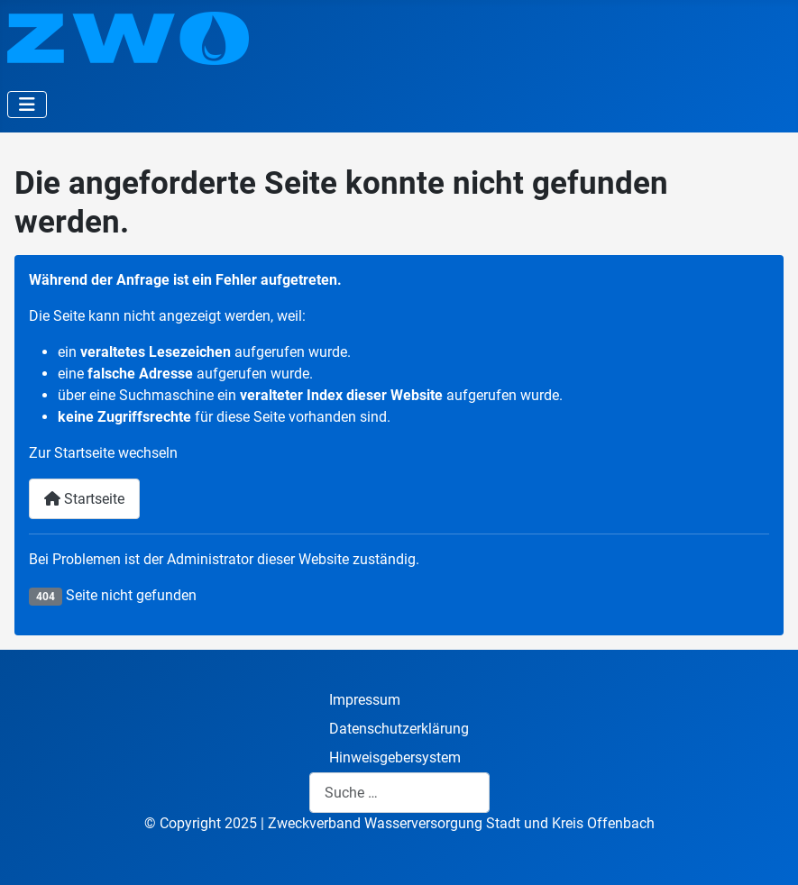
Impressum (364, 699)
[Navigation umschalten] (27, 104)
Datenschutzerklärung (399, 728)
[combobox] (399, 792)
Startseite (84, 498)
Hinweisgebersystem (395, 757)
